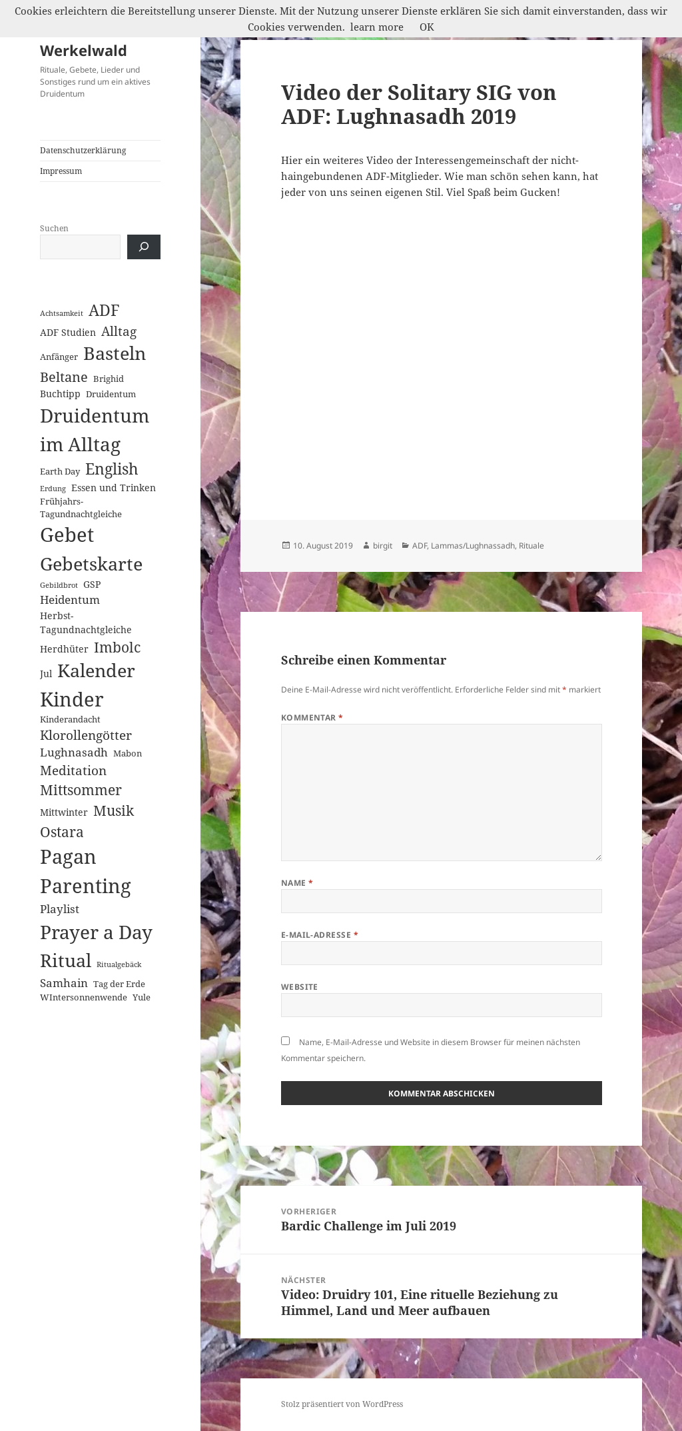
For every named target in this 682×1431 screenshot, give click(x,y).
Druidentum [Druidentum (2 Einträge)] (111, 394)
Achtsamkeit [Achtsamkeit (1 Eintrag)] (61, 313)
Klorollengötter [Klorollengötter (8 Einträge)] (86, 734)
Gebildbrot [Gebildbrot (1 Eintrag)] (59, 585)
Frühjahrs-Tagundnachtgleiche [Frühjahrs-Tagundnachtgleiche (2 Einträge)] (81, 507)
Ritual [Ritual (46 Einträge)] (65, 960)
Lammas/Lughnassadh (473, 545)
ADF (419, 545)
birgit (382, 545)
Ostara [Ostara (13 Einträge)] (62, 831)
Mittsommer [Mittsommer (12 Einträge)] (81, 789)
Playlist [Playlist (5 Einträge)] (59, 908)
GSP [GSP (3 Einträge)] (92, 584)
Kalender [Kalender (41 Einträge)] (96, 670)
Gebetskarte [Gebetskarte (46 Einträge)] (91, 563)
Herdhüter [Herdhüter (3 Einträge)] (64, 649)
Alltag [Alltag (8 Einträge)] (119, 331)
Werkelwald (83, 50)
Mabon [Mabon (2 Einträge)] (127, 753)
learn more (377, 26)
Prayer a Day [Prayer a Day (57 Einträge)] (96, 931)
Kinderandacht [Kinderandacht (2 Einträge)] (70, 719)
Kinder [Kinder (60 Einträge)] (72, 699)
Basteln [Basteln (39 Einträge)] (114, 353)
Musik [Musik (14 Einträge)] (113, 810)
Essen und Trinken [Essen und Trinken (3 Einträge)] (113, 487)
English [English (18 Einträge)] (112, 469)
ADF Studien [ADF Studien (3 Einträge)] (68, 332)
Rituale (531, 545)
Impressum (61, 171)
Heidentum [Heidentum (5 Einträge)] (70, 599)
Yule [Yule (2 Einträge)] (142, 997)
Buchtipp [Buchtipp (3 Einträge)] (60, 393)
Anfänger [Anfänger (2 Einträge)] (59, 357)
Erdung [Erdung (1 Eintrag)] (53, 488)
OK (427, 26)
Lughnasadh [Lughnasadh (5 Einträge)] (74, 752)
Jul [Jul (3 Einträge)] (46, 673)
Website (299, 986)
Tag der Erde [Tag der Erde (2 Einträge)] (119, 984)
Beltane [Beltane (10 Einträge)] (64, 377)
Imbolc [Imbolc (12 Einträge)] (117, 647)
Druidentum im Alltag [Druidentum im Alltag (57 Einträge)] (94, 430)
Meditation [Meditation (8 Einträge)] (73, 770)
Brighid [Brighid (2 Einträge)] (108, 379)
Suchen (54, 228)
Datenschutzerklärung (83, 150)
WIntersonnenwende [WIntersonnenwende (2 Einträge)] (83, 997)
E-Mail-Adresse (320, 934)
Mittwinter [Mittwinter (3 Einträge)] (64, 812)
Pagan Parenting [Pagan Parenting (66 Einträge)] (85, 871)
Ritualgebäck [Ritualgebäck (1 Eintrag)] (119, 964)
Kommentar (312, 717)
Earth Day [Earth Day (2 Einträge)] (60, 471)
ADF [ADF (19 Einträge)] (104, 310)
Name (297, 882)
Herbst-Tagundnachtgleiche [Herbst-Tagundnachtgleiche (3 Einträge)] (86, 622)
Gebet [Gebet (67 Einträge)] (67, 534)
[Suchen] (144, 247)
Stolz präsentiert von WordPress (342, 1404)
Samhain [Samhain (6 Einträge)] (64, 982)
